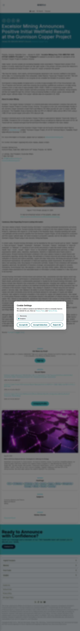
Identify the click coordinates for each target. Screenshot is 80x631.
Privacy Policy (40, 311)
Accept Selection (40, 325)
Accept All (23, 325)
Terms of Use (52, 311)
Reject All (57, 325)
